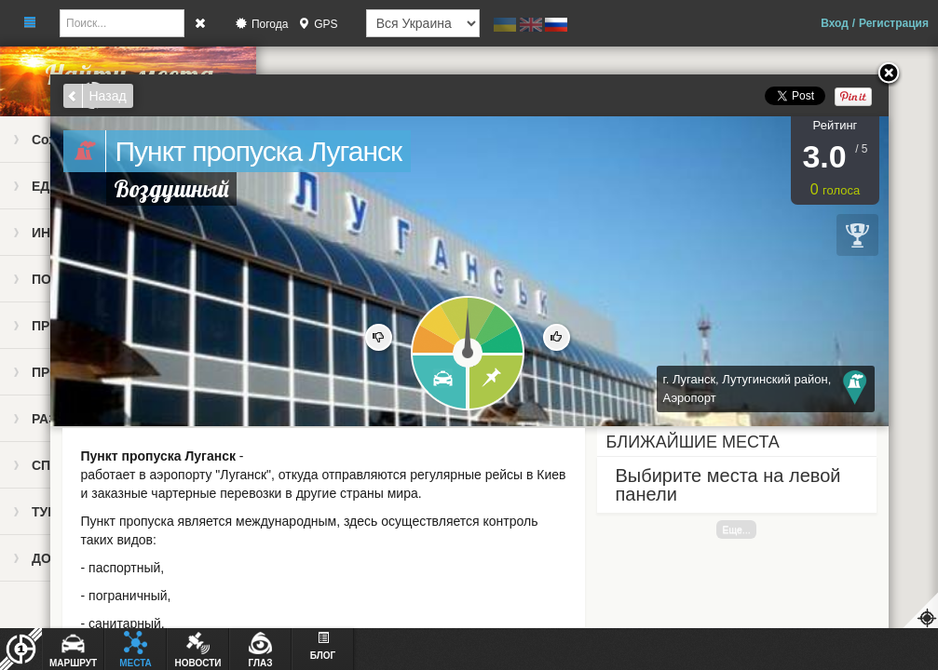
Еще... (736, 529)
